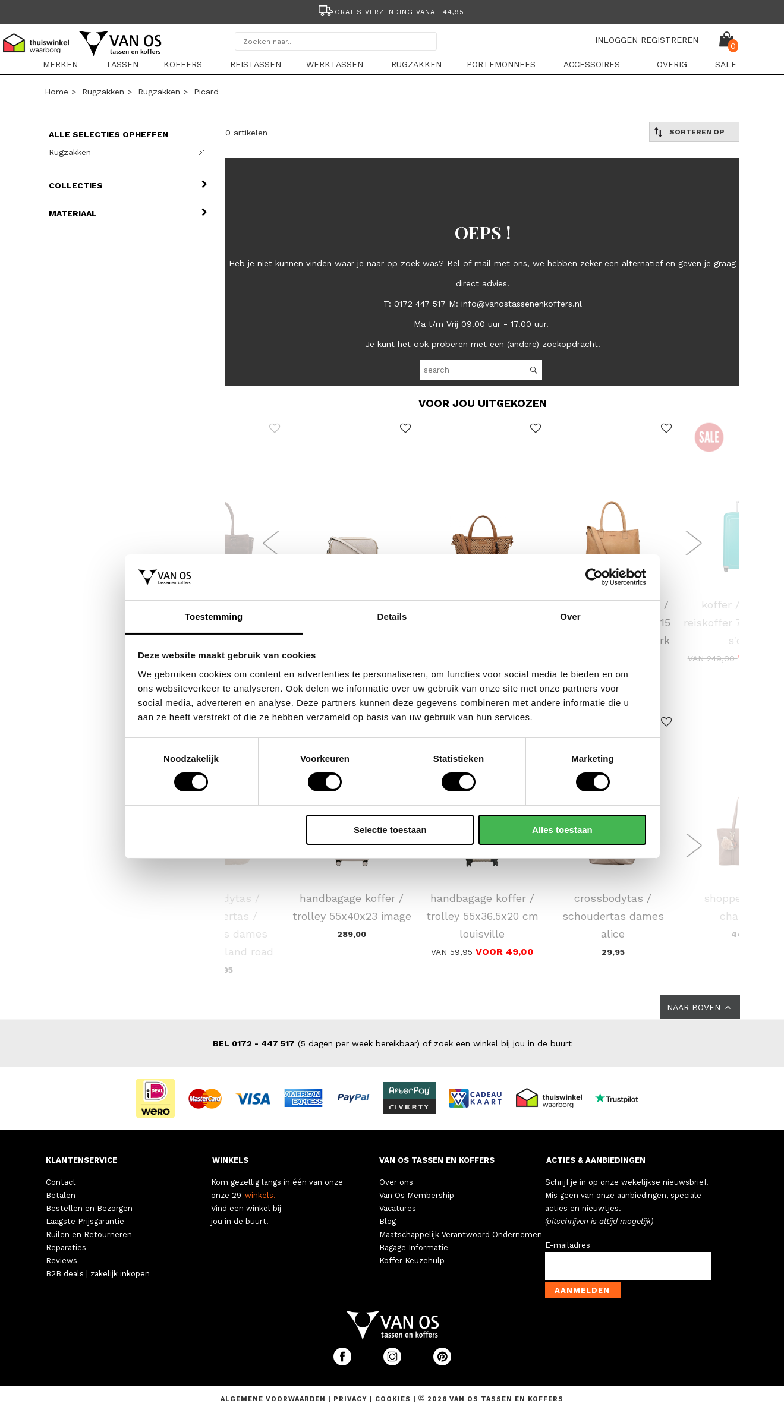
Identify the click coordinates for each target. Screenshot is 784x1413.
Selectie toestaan (390, 830)
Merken (60, 64)
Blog (387, 1221)
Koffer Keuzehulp (412, 1260)
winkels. (260, 1195)
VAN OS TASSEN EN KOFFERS (437, 1160)
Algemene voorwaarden (274, 1399)
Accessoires (591, 64)
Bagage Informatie (413, 1247)
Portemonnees (501, 64)
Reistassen (255, 64)
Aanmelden (582, 1290)
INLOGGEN (616, 40)
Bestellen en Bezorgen (89, 1208)
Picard (206, 91)
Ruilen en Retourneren (89, 1234)
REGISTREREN (669, 40)
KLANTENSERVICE (81, 1160)
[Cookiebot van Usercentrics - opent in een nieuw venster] (594, 577)
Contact (61, 1182)
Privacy (351, 1399)
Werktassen (334, 64)
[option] (392, 11)
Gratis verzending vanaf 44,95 (390, 12)
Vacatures (397, 1208)
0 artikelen (246, 132)
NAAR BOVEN (700, 1007)
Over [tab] (570, 616)
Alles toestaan (562, 830)
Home (56, 91)
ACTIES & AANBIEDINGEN (596, 1160)
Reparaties (66, 1247)
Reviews (61, 1260)
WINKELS (230, 1160)
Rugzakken (416, 64)
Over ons (396, 1182)
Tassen (122, 64)
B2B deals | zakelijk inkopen (98, 1273)
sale (725, 64)
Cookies (393, 1399)
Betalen (60, 1195)
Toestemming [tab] (214, 616)
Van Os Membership (416, 1195)
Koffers (182, 64)
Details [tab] (392, 616)
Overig (672, 64)
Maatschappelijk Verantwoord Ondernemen (460, 1234)
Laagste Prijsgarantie (85, 1221)
